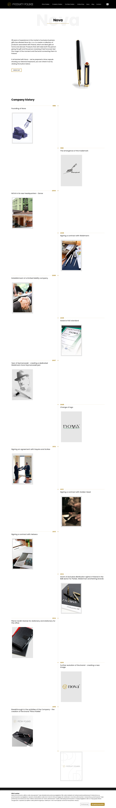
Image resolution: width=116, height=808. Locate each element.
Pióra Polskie (45, 4)
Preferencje (84, 804)
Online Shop (80, 4)
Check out (16, 70)
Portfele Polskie (69, 4)
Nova (87, 4)
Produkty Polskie (57, 4)
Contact (98, 4)
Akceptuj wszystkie (98, 804)
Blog (93, 4)
